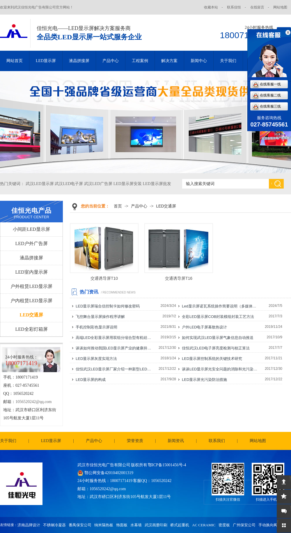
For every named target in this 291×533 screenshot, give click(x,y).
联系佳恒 (234, 7)
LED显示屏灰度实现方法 (96, 358)
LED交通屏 (31, 314)
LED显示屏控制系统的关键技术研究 (212, 358)
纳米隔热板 (103, 525)
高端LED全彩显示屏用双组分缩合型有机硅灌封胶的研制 (114, 337)
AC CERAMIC (204, 525)
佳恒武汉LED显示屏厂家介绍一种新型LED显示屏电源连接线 (114, 369)
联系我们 (217, 441)
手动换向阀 (267, 525)
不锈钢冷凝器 (54, 525)
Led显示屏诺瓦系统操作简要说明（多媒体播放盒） (220, 306)
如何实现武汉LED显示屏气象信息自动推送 (217, 337)
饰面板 (121, 525)
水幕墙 (136, 525)
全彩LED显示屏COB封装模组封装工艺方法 (218, 316)
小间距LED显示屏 (31, 229)
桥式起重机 (179, 525)
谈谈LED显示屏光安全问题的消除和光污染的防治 (220, 369)
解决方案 (169, 61)
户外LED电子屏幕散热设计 (204, 327)
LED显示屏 (46, 61)
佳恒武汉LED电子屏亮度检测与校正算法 (216, 348)
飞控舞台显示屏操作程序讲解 (100, 316)
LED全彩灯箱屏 (31, 329)
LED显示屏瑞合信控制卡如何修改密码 (108, 306)
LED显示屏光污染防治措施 (204, 379)
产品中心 (110, 61)
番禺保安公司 (80, 525)
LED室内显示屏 (31, 272)
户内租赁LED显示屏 (31, 300)
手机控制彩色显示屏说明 (96, 327)
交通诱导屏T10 (104, 278)
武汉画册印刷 (156, 525)
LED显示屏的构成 (91, 379)
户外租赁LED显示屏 (31, 286)
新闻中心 (199, 61)
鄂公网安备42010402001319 (108, 473)
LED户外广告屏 (31, 243)
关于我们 (228, 61)
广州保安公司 (244, 525)
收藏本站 (211, 7)
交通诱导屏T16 (178, 278)
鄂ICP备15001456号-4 (167, 465)
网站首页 (14, 61)
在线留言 (257, 7)
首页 (118, 206)
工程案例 (140, 61)
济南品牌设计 (28, 525)
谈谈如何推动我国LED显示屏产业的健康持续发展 (114, 348)
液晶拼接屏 (79, 61)
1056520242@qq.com (33, 402)
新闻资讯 (176, 441)
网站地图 (280, 7)
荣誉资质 (135, 441)
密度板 (224, 525)
